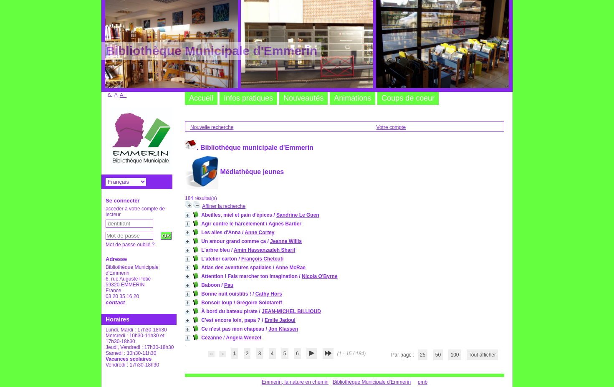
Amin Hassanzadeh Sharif (264, 250)
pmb (422, 382)
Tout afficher (482, 355)
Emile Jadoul (280, 320)
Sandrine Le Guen (297, 215)
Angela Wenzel (243, 338)
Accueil (201, 98)
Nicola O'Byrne (320, 276)
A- (110, 94)
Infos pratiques (248, 98)
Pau (228, 285)
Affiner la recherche (223, 206)
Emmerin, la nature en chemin (295, 382)
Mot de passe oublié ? (130, 245)
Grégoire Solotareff (259, 303)
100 (454, 355)
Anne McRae (290, 268)
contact (115, 302)
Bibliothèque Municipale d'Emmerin (372, 382)
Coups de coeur (408, 98)
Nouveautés (303, 98)
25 (422, 355)
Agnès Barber (284, 224)
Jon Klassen (283, 329)
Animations (352, 98)
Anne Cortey (259, 232)
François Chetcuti (262, 259)
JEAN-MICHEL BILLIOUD (291, 311)
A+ (123, 95)
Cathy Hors (268, 294)
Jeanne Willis (286, 241)
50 (438, 355)
